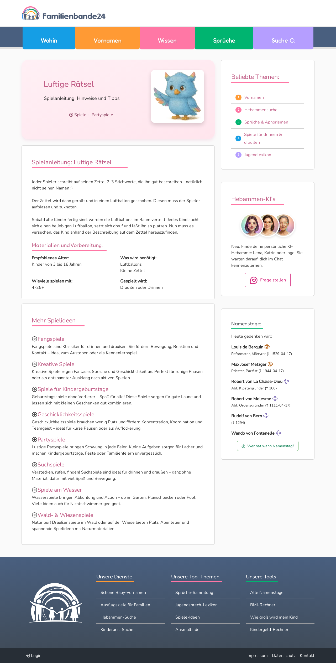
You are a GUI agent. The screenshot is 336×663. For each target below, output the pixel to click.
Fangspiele (51, 339)
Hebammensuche (260, 110)
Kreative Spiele (56, 364)
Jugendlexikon (257, 155)
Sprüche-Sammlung (194, 592)
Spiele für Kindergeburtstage (73, 389)
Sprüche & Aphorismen (266, 122)
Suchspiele (51, 464)
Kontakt (307, 656)
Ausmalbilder (188, 630)
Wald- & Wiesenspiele (65, 515)
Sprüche (224, 40)
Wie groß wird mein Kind (274, 617)
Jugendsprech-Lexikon (196, 605)
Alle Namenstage (267, 592)
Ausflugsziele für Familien (125, 605)
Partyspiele (102, 115)
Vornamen (107, 40)
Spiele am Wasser (60, 490)
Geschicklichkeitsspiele (66, 414)
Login (33, 656)
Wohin (49, 40)
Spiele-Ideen (187, 617)
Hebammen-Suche (118, 617)
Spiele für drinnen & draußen (263, 138)
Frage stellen (267, 280)
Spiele (80, 115)
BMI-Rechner (262, 605)
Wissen (167, 40)
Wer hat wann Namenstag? (268, 446)
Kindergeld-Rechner (269, 630)
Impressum (257, 656)
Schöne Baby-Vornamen (123, 592)
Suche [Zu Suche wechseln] (283, 40)
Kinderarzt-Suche (117, 630)
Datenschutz (284, 656)
